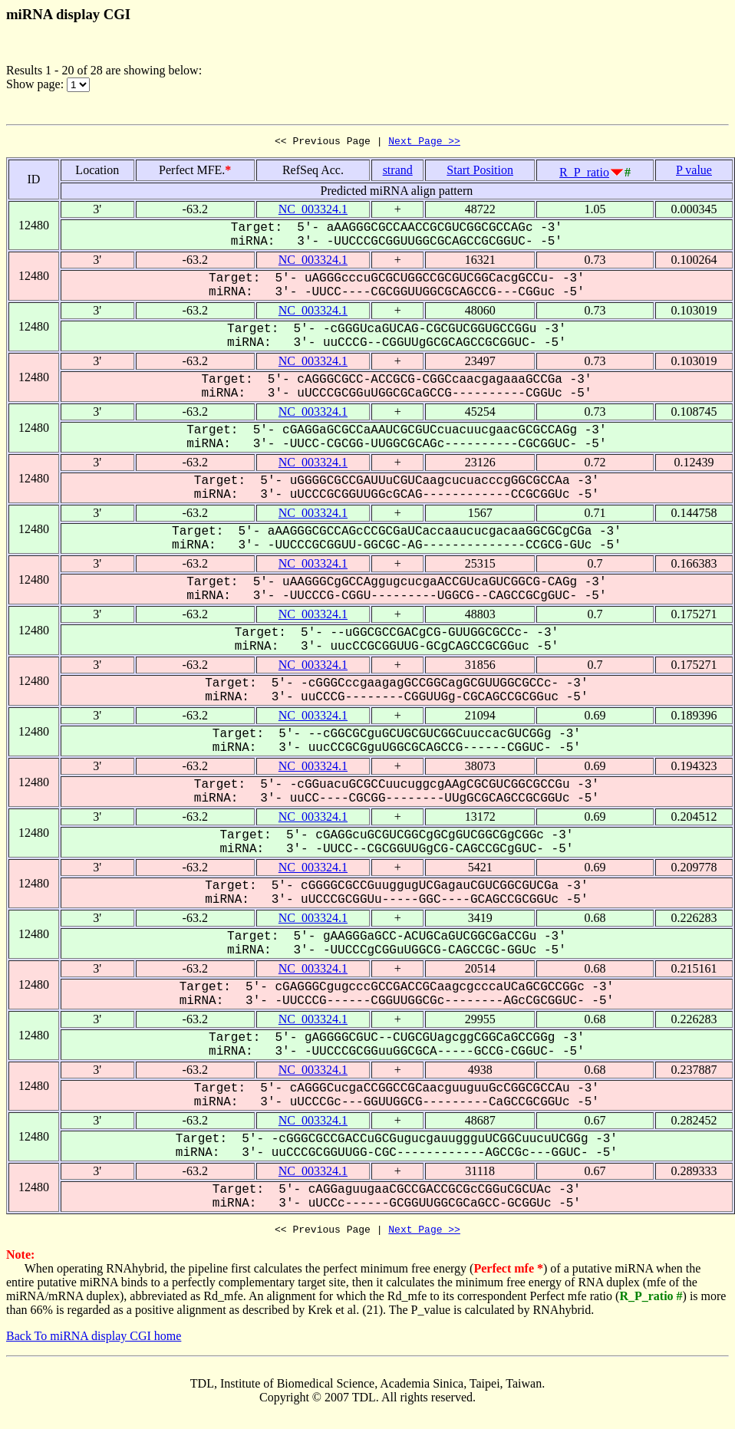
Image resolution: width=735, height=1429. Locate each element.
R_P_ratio (584, 174)
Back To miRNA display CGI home (93, 1340)
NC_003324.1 (313, 211)
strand (398, 172)
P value (694, 172)
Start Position (480, 172)
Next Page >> (424, 143)
